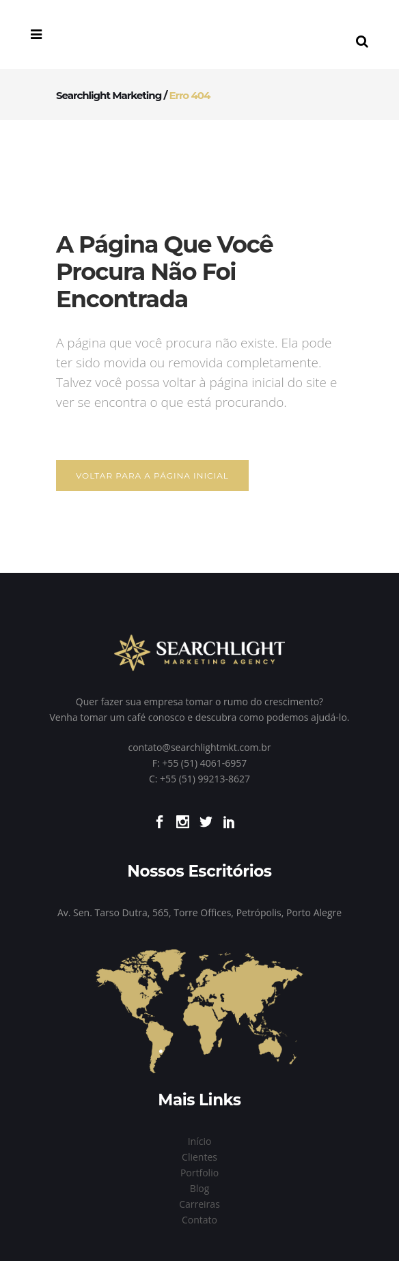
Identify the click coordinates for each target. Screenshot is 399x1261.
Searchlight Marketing (108, 95)
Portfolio (199, 1172)
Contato (199, 1219)
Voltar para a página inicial (152, 475)
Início (200, 1141)
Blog (200, 1188)
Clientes (199, 1156)
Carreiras (199, 1204)
